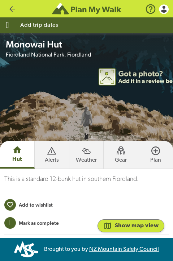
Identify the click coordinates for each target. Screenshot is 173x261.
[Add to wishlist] (28, 222)
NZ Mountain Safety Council (124, 249)
